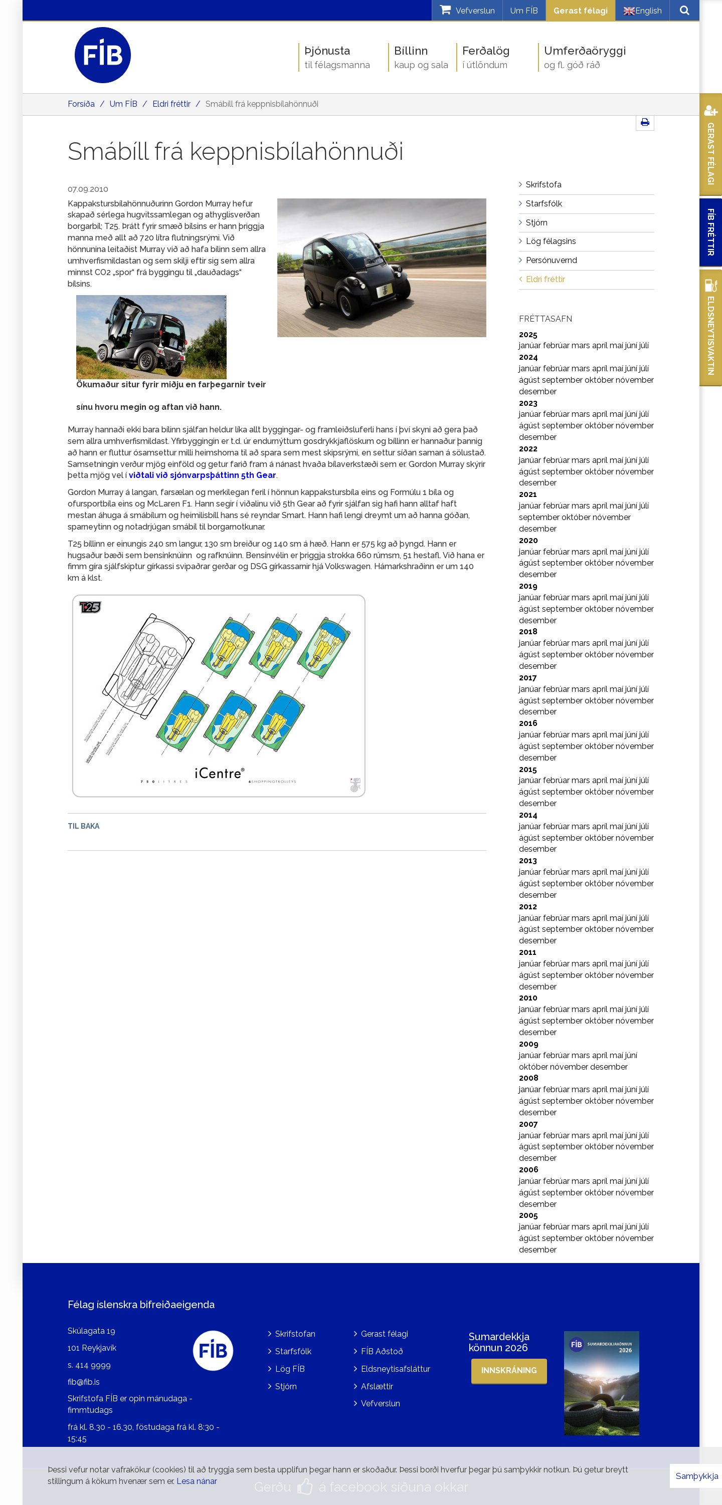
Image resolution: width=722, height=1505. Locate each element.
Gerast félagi (581, 11)
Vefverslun (380, 1403)
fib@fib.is (84, 1382)
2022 (528, 448)
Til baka (83, 826)
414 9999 (93, 1365)
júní (632, 345)
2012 (528, 906)
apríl (601, 345)
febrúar (557, 345)
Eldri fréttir (171, 104)
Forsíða (81, 104)
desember (538, 391)
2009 (528, 1044)
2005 (528, 1215)
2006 (528, 1169)
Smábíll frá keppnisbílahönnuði (262, 104)
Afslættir (377, 1386)
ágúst (530, 380)
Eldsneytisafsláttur (395, 1369)
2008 (528, 1078)
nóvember (635, 380)
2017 (528, 677)
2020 (528, 540)
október (600, 380)
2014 (528, 815)
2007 (528, 1124)
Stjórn (286, 1386)
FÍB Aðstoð (382, 1351)
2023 (528, 403)
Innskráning (509, 1370)
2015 (528, 769)
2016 (528, 723)
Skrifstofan (295, 1334)
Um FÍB (524, 11)
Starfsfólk (293, 1351)
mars (582, 345)
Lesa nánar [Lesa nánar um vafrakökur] (196, 1481)
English (642, 11)
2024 (528, 357)
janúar (531, 345)
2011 (527, 952)
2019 (528, 586)
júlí (644, 345)
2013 (528, 860)
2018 (528, 631)
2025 (528, 334)
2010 (528, 997)
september (563, 380)
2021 (528, 494)
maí (617, 345)
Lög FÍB (290, 1369)
